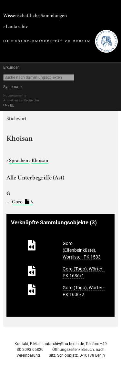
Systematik (13, 87)
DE (12, 105)
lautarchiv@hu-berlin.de (63, 343)
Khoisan (40, 159)
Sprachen (19, 159)
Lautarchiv (17, 25)
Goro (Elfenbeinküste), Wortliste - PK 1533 (82, 250)
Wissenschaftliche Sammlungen (35, 14)
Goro (22, 201)
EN (5, 105)
